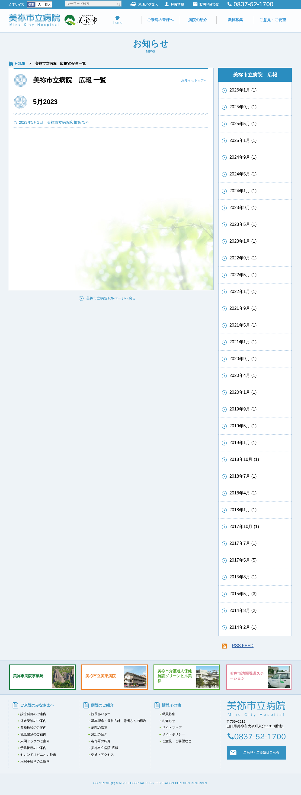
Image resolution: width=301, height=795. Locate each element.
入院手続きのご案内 (35, 761)
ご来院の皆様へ (160, 20)
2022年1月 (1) (243, 291)
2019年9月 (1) (243, 409)
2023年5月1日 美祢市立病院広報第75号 (56, 122)
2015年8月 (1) (243, 577)
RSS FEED (243, 645)
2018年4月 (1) (243, 493)
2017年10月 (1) (244, 526)
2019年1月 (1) (243, 442)
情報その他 (171, 705)
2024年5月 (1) (243, 174)
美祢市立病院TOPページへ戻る (111, 298)
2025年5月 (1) (243, 123)
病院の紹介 (197, 20)
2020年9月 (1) (243, 358)
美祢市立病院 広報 (104, 748)
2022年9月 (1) (243, 258)
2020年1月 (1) (243, 392)
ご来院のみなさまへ (37, 705)
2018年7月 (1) (243, 476)
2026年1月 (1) (243, 90)
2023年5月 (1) (243, 224)
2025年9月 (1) (243, 107)
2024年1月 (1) (243, 190)
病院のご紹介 (102, 705)
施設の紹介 (99, 734)
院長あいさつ (101, 714)
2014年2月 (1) (243, 627)
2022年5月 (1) (243, 274)
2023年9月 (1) (243, 207)
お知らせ (168, 721)
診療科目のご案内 (33, 714)
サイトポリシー (173, 734)
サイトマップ (172, 727)
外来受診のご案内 (33, 721)
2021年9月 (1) (243, 308)
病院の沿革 (99, 727)
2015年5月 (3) (243, 593)
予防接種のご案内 (33, 748)
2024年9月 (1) (243, 157)
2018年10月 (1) (244, 459)
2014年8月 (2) (243, 610)
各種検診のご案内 (33, 727)
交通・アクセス (102, 755)
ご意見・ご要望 (273, 20)
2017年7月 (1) (243, 543)
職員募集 (235, 20)
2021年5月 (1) (243, 325)
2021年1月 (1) (243, 342)
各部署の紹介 (101, 741)
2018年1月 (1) (243, 509)
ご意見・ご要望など (176, 741)
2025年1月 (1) (243, 140)
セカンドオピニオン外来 (38, 755)
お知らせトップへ (194, 80)
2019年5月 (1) (243, 425)
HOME (22, 63)
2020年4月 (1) (243, 375)
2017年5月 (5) (243, 560)
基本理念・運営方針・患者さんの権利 (118, 721)
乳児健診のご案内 (33, 734)
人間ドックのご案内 (35, 741)
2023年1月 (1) (243, 241)
